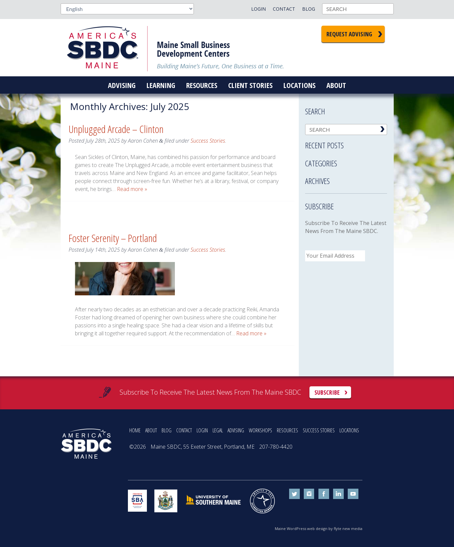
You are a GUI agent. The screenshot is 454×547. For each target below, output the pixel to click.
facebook (323, 494)
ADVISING (235, 430)
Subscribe (327, 392)
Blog (308, 9)
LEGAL (218, 430)
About (336, 85)
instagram (309, 494)
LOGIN (202, 430)
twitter (294, 494)
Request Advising (349, 34)
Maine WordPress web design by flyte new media (318, 528)
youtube (353, 494)
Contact (284, 9)
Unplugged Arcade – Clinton (116, 129)
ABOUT (151, 430)
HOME (135, 430)
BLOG (167, 430)
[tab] (346, 143)
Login (258, 9)
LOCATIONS (349, 430)
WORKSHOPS (260, 430)
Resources (201, 85)
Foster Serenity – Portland (113, 238)
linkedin (338, 494)
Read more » (132, 189)
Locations (299, 85)
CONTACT (184, 430)
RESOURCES (287, 430)
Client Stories (250, 85)
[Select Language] (127, 8)
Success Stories (208, 140)
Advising (122, 85)
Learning (161, 85)
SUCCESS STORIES (319, 430)
